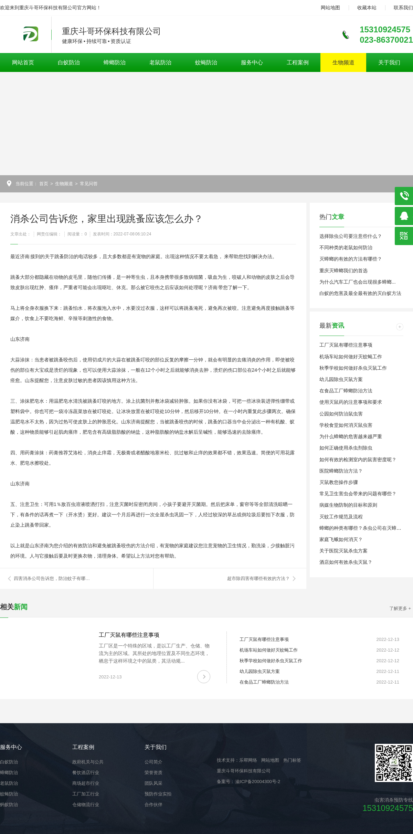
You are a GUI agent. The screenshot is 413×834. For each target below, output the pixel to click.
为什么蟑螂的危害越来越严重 (350, 436)
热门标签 (292, 760)
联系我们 (403, 7)
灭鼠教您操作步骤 (338, 482)
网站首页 (23, 62)
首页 (43, 183)
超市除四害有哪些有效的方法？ (258, 578)
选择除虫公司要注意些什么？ (350, 236)
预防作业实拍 (158, 793)
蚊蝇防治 (206, 62)
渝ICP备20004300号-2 (257, 781)
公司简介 (153, 761)
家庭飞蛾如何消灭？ (341, 539)
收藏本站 (367, 7)
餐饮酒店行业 (85, 772)
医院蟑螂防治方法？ (341, 471)
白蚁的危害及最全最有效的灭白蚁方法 (360, 293)
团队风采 (153, 783)
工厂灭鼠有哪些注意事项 (345, 345)
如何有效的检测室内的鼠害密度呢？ (357, 459)
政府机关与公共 (88, 761)
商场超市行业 (85, 783)
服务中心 (252, 62)
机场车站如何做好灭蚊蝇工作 (350, 356)
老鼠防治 (160, 62)
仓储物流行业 (85, 804)
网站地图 (330, 7)
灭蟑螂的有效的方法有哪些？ (350, 259)
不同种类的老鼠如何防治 (345, 247)
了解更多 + (400, 608)
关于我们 (389, 62)
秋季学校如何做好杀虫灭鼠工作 (353, 368)
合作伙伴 (153, 804)
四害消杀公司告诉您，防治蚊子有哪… (52, 578)
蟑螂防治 (115, 62)
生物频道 (343, 62)
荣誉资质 (153, 772)
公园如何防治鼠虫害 (341, 413)
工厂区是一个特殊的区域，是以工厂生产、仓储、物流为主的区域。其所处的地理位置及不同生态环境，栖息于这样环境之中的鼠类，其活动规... (154, 653)
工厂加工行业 (85, 793)
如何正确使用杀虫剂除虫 (345, 448)
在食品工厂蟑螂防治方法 (345, 390)
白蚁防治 (69, 62)
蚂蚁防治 (9, 804)
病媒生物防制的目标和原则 (348, 505)
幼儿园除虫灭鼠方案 (341, 379)
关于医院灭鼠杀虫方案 (343, 550)
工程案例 (298, 62)
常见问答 (89, 183)
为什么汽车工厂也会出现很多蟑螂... (357, 282)
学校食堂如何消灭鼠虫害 (345, 425)
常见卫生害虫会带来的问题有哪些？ (357, 493)
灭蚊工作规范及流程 (341, 516)
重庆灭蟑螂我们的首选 (343, 270)
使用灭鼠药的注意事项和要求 (350, 402)
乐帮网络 (248, 760)
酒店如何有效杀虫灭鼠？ (345, 562)
